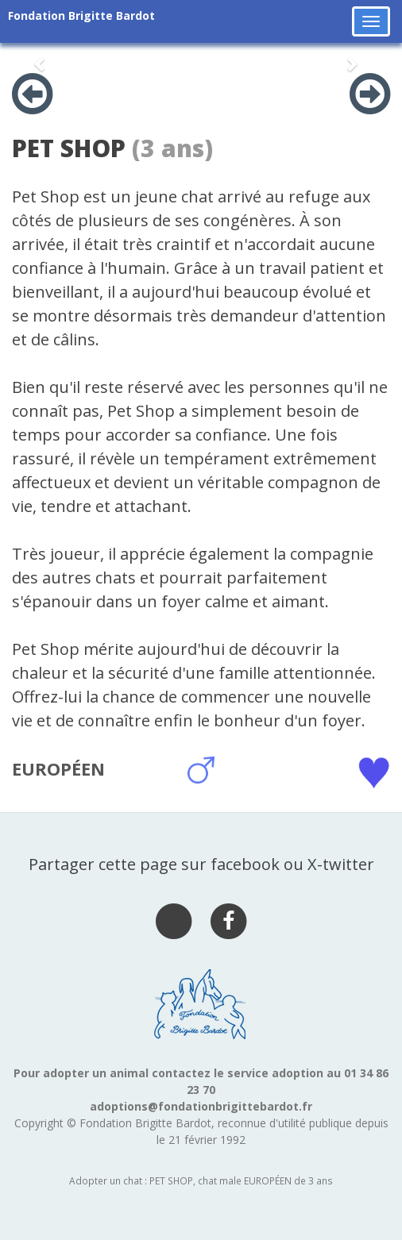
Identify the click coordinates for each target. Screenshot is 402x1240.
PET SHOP (69, 148)
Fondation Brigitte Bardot (81, 15)
